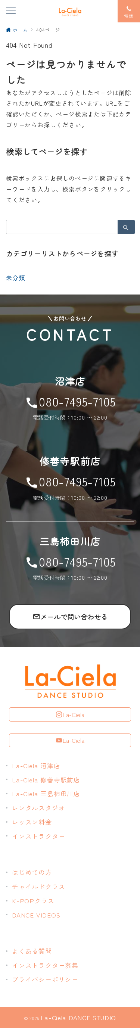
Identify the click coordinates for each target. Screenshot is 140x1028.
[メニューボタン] (11, 11)
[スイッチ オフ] (129, 11)
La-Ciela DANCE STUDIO (78, 1017)
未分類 (15, 277)
